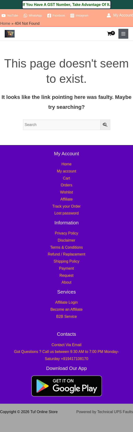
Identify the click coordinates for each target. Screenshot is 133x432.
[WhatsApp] (32, 15)
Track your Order (66, 206)
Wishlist (66, 192)
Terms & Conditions (66, 247)
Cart (66, 178)
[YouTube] (9, 15)
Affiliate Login (66, 302)
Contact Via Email (66, 345)
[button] (66, 4)
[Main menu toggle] (123, 34)
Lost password (66, 213)
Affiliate (66, 199)
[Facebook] (56, 15)
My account (66, 171)
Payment (66, 268)
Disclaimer (66, 240)
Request (67, 275)
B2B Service (66, 317)
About (67, 282)
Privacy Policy (66, 233)
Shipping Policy (66, 261)
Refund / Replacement (66, 254)
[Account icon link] (120, 15)
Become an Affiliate (66, 309)
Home (66, 164)
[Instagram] (79, 15)
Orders (66, 185)
